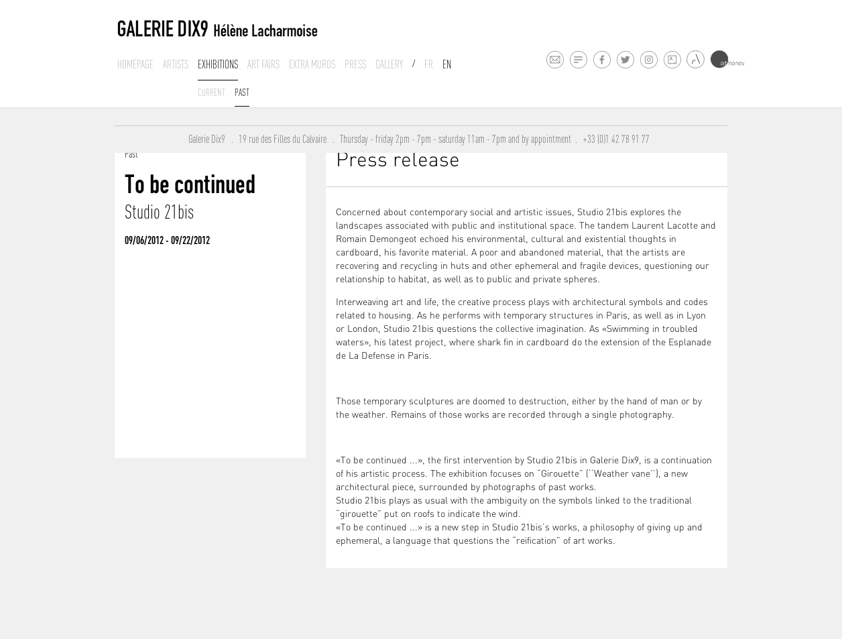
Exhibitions (218, 64)
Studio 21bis (159, 212)
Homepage (135, 64)
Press (355, 64)
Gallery (389, 64)
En (446, 64)
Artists (175, 64)
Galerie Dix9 (209, 139)
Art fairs (263, 64)
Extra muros (312, 64)
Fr (428, 64)
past (242, 92)
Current (211, 92)
